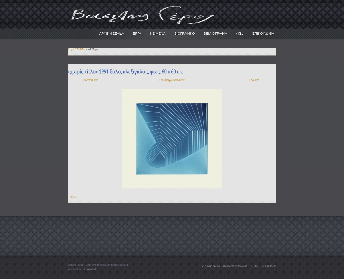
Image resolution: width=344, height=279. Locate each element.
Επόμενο (254, 80)
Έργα (137, 33)
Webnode (92, 269)
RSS (256, 266)
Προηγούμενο (89, 80)
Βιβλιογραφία (215, 33)
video (239, 33)
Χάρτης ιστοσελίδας (236, 266)
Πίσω (73, 197)
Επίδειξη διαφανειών (172, 80)
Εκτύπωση (271, 266)
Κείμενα (158, 33)
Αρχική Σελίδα (111, 33)
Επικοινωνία (263, 33)
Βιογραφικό (184, 33)
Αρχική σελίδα (212, 266)
